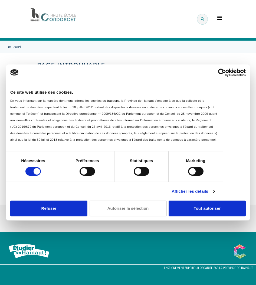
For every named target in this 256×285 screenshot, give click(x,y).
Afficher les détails (190, 191)
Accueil (17, 47)
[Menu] (217, 18)
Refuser (49, 208)
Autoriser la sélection (128, 208)
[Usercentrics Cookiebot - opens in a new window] (222, 72)
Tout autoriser (207, 208)
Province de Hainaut (238, 268)
